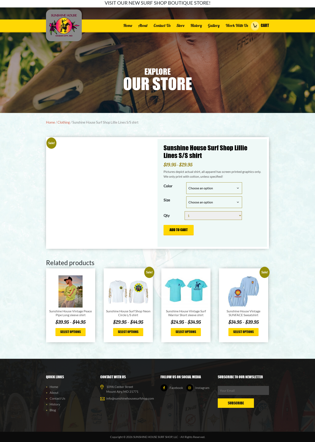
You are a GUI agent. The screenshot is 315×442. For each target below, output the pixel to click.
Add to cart (179, 230)
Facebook (172, 388)
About (143, 25)
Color (168, 186)
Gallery (214, 25)
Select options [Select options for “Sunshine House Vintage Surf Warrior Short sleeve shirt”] (186, 332)
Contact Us (162, 25)
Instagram (197, 388)
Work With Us (237, 25)
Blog (53, 410)
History (196, 25)
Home (127, 25)
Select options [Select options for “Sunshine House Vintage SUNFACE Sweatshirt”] (243, 332)
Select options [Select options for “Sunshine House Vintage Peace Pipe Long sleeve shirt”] (70, 332)
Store (180, 25)
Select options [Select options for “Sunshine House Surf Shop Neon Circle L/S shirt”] (128, 332)
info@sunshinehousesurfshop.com (130, 398)
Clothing (63, 122)
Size (167, 200)
